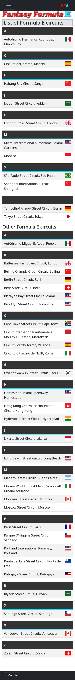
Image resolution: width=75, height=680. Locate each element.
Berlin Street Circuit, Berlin (24, 279)
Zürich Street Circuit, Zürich (24, 653)
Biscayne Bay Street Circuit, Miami (29, 296)
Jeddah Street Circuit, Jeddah (25, 103)
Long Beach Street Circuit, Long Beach (32, 458)
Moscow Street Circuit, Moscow (27, 507)
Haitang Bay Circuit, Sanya (23, 83)
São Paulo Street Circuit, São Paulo (29, 175)
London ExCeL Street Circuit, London (31, 123)
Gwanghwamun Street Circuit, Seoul (31, 373)
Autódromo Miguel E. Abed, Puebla (30, 243)
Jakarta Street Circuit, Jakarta (25, 438)
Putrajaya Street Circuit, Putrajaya (29, 574)
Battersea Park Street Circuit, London (31, 263)
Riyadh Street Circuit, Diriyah (25, 594)
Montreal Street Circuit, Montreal (28, 499)
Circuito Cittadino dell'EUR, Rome (29, 353)
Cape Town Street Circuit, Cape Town (31, 324)
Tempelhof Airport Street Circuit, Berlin (33, 208)
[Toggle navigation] (8, 6)
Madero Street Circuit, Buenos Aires (30, 478)
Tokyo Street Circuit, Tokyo (23, 216)
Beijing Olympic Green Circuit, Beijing (32, 271)
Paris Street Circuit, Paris (22, 527)
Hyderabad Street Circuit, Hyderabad (31, 419)
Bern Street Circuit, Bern (22, 288)
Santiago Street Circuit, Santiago (28, 614)
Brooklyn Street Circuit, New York (28, 304)
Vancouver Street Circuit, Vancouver (31, 633)
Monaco (10, 156)
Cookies (13, 675)
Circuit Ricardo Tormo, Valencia (27, 345)
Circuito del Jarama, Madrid (24, 64)
